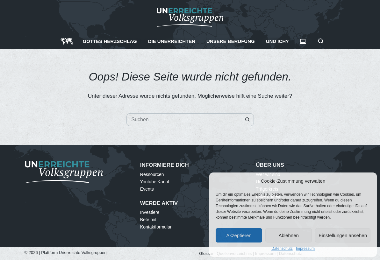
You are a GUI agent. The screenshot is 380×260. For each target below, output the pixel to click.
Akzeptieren (238, 235)
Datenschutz (282, 248)
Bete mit (148, 219)
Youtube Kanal (154, 181)
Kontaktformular (156, 226)
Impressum (305, 248)
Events (147, 189)
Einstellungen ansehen (343, 235)
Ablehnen (288, 235)
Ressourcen (152, 174)
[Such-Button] (247, 119)
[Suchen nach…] (183, 119)
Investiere (150, 212)
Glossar (206, 253)
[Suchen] (321, 41)
